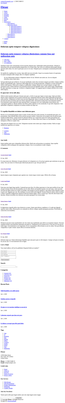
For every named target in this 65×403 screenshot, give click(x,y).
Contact (6, 38)
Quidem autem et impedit (8, 299)
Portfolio (6, 16)
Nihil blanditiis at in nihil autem (10, 291)
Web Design (7, 382)
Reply (10, 155)
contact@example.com (7, 1)
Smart (5, 346)
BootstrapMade (12, 401)
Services (6, 14)
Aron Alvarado (4, 168)
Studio (6, 344)
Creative (6, 131)
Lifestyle (8, 275)
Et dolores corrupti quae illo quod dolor (12, 324)
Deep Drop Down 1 (16, 26)
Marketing (7, 134)
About (5, 12)
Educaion (8, 281)
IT (4, 335)
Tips (5, 132)
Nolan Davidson (4, 216)
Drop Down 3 (11, 35)
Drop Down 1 (11, 23)
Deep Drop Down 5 (16, 32)
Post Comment (5, 260)
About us (6, 371)
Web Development (9, 384)
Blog (5, 20)
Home (5, 11)
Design (7, 278)
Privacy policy (8, 376)
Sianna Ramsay (4, 201)
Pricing (6, 19)
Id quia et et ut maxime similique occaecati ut (14, 307)
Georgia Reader (4, 155)
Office (6, 341)
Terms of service (8, 374)
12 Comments (8, 62)
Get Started (4, 3)
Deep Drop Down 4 (16, 31)
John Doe (6, 59)
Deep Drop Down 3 (16, 29)
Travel (6, 277)
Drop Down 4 (11, 37)
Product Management (10, 385)
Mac (5, 338)
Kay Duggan (4, 233)
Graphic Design (8, 388)
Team (5, 17)
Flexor (4, 7)
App (5, 334)
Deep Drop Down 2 (16, 28)
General (7, 273)
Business (6, 128)
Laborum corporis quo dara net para (11, 315)
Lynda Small (4, 181)
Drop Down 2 (11, 34)
